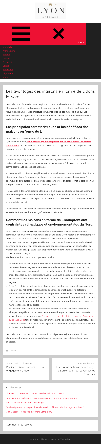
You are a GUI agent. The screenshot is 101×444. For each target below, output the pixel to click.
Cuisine (6, 58)
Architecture (9, 51)
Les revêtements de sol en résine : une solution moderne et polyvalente (41, 398)
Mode (5, 77)
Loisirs (6, 66)
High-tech (8, 73)
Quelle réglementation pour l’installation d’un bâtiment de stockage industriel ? (45, 407)
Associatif (7, 62)
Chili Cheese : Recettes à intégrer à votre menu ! (29, 412)
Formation (8, 69)
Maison (13, 351)
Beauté (6, 54)
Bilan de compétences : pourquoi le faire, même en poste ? (35, 393)
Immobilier (8, 47)
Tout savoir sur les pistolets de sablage (25, 402)
